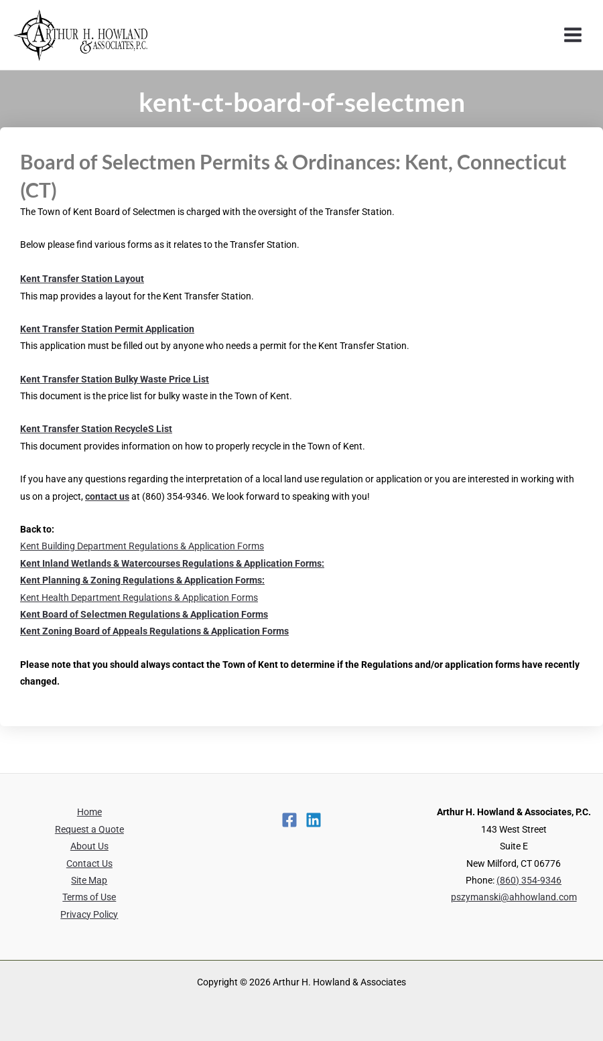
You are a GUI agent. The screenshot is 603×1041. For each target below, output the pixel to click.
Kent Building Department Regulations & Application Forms (142, 546)
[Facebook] (289, 820)
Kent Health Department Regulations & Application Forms (139, 597)
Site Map (89, 880)
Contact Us (89, 863)
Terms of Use (89, 897)
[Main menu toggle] (573, 35)
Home (89, 812)
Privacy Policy (89, 914)
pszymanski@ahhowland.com (514, 897)
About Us (89, 846)
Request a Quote (89, 829)
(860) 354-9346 (528, 880)
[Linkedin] (314, 820)
